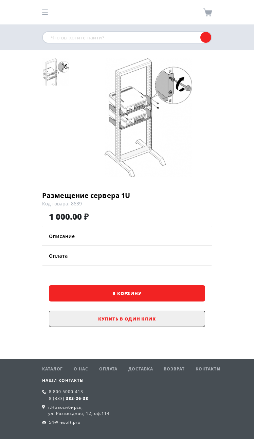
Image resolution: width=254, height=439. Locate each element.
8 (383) (68, 398)
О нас (81, 369)
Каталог (52, 369)
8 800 (66, 392)
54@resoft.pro (64, 422)
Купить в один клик (127, 319)
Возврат (174, 369)
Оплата (127, 256)
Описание (127, 236)
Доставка (140, 369)
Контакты (208, 369)
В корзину (127, 293)
